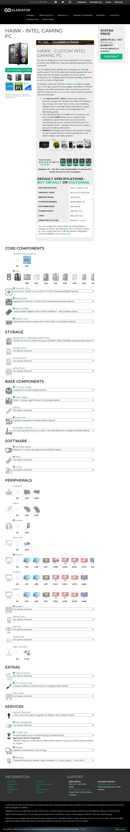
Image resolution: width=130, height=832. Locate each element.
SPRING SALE (32, 19)
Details (82, 829)
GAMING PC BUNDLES (83, 15)
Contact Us (12, 784)
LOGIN (108, 2)
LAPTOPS (115, 15)
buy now (66, 233)
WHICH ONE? (48, 19)
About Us (11, 781)
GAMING (30, 15)
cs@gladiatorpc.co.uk (107, 784)
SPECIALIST (63, 15)
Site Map (40, 792)
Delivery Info (12, 789)
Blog (38, 786)
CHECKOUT (111, 56)
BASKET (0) (96, 2)
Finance (10, 786)
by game (81, 74)
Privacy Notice (42, 789)
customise (79, 182)
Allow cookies (121, 829)
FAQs (9, 792)
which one (71, 84)
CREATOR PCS (46, 15)
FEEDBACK (81, 2)
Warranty (40, 781)
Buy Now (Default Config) (19, 70)
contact (62, 92)
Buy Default (49, 182)
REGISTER (119, 2)
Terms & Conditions (45, 784)
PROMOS (101, 15)
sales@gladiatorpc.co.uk (79, 789)
